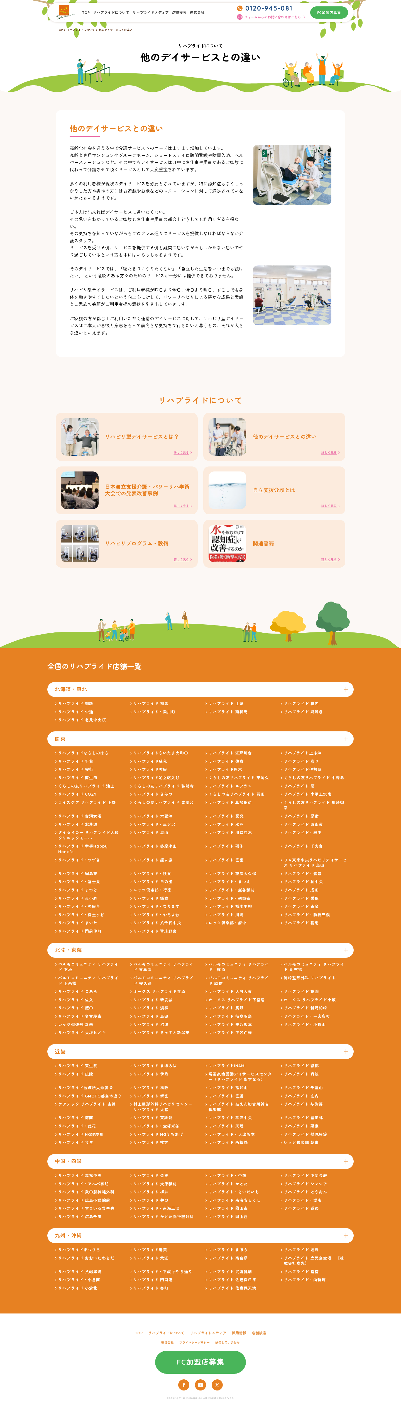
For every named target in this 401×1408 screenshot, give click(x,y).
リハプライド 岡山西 (228, 1219)
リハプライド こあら (77, 994)
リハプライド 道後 (301, 1210)
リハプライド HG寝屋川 (81, 1136)
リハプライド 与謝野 (303, 1106)
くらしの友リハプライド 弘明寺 (163, 788)
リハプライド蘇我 (150, 763)
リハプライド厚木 (225, 771)
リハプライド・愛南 (303, 1202)
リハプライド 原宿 (301, 818)
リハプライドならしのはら (83, 755)
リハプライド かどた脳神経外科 (163, 1219)
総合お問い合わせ (227, 1345)
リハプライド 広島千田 (80, 1219)
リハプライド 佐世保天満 (232, 1290)
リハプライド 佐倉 (226, 763)
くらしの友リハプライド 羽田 (237, 796)
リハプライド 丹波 (301, 1076)
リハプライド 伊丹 (150, 1076)
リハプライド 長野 (226, 1010)
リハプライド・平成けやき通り (162, 1274)
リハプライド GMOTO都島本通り (90, 1098)
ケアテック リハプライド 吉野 (87, 1106)
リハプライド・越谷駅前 (232, 892)
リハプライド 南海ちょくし (235, 1202)
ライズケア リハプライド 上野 (87, 805)
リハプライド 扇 (299, 788)
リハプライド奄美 (150, 1252)
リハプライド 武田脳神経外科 (86, 1194)
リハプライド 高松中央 (80, 1178)
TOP (86, 12)
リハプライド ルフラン (230, 788)
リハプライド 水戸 (226, 826)
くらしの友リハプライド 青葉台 (163, 805)
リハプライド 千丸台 (303, 848)
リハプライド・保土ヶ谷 (81, 917)
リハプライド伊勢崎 (303, 771)
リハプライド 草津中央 (230, 1120)
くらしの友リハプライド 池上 (86, 788)
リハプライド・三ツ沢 (154, 826)
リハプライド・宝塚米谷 (156, 1128)
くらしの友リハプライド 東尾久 (239, 780)
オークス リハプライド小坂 (310, 1002)
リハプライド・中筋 (227, 1178)
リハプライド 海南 (75, 1120)
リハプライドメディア (151, 12)
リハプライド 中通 (75, 714)
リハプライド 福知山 (228, 1090)
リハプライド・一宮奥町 (307, 1018)
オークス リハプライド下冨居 (237, 1002)
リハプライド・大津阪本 (232, 1136)
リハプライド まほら (228, 1252)
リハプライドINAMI (227, 1068)
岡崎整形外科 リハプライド (310, 980)
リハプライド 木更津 (153, 818)
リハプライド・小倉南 (79, 1282)
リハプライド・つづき (79, 862)
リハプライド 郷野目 (303, 714)
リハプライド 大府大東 (230, 994)
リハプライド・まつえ (230, 884)
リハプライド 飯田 (75, 1010)
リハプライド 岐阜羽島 (230, 1018)
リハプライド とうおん (305, 1194)
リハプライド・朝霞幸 (230, 900)
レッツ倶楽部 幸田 (75, 1026)
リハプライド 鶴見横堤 (305, 1136)
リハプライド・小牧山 (305, 1026)
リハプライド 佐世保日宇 (232, 1282)
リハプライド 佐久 (75, 1002)
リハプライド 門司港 (153, 1282)
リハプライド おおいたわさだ (86, 1260)
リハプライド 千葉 (75, 763)
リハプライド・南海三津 (156, 1210)
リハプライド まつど (77, 892)
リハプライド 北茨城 (77, 826)
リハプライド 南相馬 (228, 714)
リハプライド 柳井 (150, 1194)
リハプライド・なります (156, 909)
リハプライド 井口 (150, 1202)
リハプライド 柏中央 (303, 884)
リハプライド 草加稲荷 (230, 805)
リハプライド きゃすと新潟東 (161, 1035)
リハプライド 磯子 (226, 848)
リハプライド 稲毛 (301, 925)
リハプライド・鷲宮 (303, 875)
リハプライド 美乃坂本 (230, 1026)
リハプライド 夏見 (226, 818)
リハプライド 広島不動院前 (84, 1202)
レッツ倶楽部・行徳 (152, 892)
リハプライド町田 (150, 771)
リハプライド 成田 (301, 892)
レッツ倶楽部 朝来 (301, 1145)
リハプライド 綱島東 (77, 875)
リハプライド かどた (228, 1186)
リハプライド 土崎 (226, 706)
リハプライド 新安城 (153, 1002)
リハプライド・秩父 (152, 875)
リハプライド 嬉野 (301, 1252)
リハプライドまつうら (79, 1252)
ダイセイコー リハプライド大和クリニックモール (88, 838)
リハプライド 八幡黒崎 (80, 1274)
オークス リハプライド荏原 (159, 994)
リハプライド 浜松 (150, 1010)
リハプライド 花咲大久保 (232, 875)
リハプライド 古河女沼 (80, 818)
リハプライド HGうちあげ (158, 1136)
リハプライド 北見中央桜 (82, 722)
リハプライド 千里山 (303, 1090)
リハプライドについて (111, 12)
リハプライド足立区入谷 (156, 780)
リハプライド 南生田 (77, 780)
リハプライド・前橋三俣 (307, 917)
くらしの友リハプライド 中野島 (314, 780)
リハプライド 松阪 (150, 1090)
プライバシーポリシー (194, 1345)
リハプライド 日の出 (153, 884)
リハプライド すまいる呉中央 (86, 1210)
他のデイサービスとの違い (115, 30)
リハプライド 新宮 (150, 1098)
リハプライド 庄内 (301, 1098)
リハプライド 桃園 (301, 994)
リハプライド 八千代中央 (157, 925)
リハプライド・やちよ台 (156, 917)
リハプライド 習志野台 (155, 933)
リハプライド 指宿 (301, 1274)
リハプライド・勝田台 (79, 909)
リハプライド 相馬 (150, 706)
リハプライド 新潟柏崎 (305, 1010)
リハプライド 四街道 (303, 826)
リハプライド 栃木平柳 (230, 909)
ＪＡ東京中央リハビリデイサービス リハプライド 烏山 (315, 865)
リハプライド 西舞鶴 (228, 1145)
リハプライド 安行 (75, 771)
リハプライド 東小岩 (77, 900)
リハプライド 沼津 (150, 1026)
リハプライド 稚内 (301, 706)
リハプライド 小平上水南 (307, 796)
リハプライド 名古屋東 (80, 1018)
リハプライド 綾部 (301, 1068)
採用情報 (239, 1335)
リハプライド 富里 (226, 862)
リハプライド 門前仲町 (80, 933)
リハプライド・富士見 (79, 884)
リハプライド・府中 (303, 835)
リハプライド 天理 (226, 1128)
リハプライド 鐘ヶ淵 (153, 862)
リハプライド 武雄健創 (230, 1274)
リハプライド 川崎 (226, 917)
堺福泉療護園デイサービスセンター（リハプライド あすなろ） (240, 1079)
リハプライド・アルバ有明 (83, 1186)
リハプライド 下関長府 (305, 1178)
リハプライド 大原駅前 (155, 1186)
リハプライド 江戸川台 (230, 755)
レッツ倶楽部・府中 (227, 925)
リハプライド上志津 (303, 755)
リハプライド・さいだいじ (234, 1194)
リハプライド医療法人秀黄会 (85, 1090)
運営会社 (197, 12)
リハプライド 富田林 (303, 1120)
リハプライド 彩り (301, 763)
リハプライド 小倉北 (77, 1290)
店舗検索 (179, 12)
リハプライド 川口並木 (230, 835)
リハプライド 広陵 (75, 1076)
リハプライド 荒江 (150, 1260)
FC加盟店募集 (329, 12)
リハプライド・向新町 (305, 1282)
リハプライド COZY (77, 796)
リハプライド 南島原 (228, 1260)
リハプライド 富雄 (226, 1098)
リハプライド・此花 (77, 1128)
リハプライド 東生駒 (77, 1068)
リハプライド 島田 (150, 1018)
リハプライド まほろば (155, 1068)
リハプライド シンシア (305, 1186)
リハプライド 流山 (150, 835)
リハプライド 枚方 (150, 1145)
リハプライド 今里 (75, 1145)
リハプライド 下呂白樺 (230, 1035)
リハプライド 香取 (301, 900)
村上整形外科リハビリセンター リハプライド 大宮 (162, 1109)
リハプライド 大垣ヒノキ (82, 1035)
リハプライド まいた (77, 925)
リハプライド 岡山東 (228, 1210)
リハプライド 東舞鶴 (153, 1120)
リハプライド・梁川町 (154, 714)
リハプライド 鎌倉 (150, 900)
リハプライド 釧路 (75, 706)
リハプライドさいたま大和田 (160, 755)
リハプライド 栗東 (301, 1128)
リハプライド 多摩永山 (155, 848)
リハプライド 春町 (150, 1290)
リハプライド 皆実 (150, 1178)
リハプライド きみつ (153, 796)
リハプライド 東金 (301, 909)
